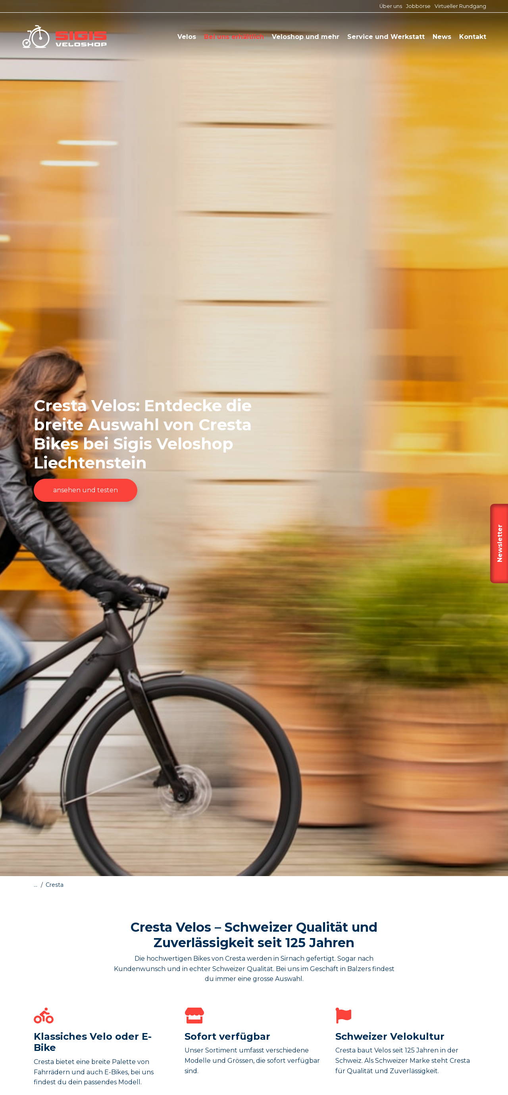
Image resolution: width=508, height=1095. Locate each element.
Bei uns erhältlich (234, 37)
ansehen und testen (85, 490)
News (442, 37)
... (35, 884)
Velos (186, 37)
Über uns (390, 6)
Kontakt (472, 37)
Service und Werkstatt (386, 37)
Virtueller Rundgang (460, 6)
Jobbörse (418, 6)
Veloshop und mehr (305, 37)
